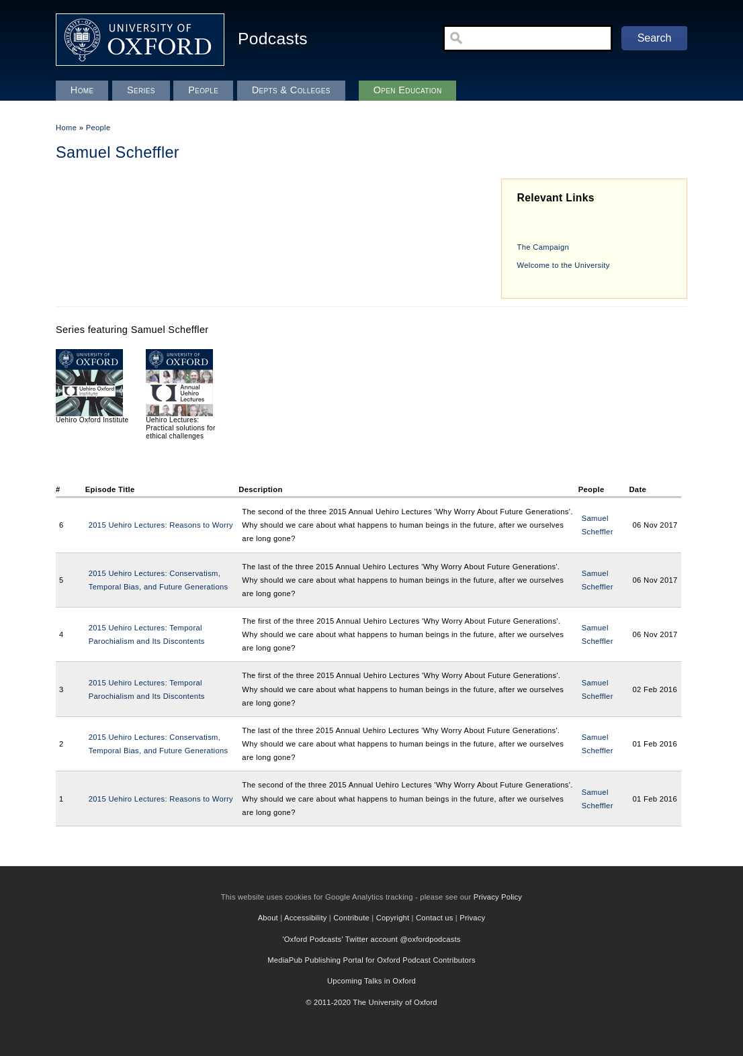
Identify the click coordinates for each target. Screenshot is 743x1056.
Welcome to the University (563, 265)
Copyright (393, 918)
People (98, 128)
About (268, 918)
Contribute (351, 918)
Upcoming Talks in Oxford (371, 981)
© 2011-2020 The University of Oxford (371, 1002)
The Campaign (543, 247)
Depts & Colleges (291, 90)
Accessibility (305, 918)
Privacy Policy (498, 897)
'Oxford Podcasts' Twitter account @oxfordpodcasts (371, 939)
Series (141, 90)
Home (66, 128)
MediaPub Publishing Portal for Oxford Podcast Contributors (371, 960)
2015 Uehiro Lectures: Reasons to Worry (161, 525)
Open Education (408, 90)
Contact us (434, 918)
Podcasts (273, 39)
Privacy (472, 918)
